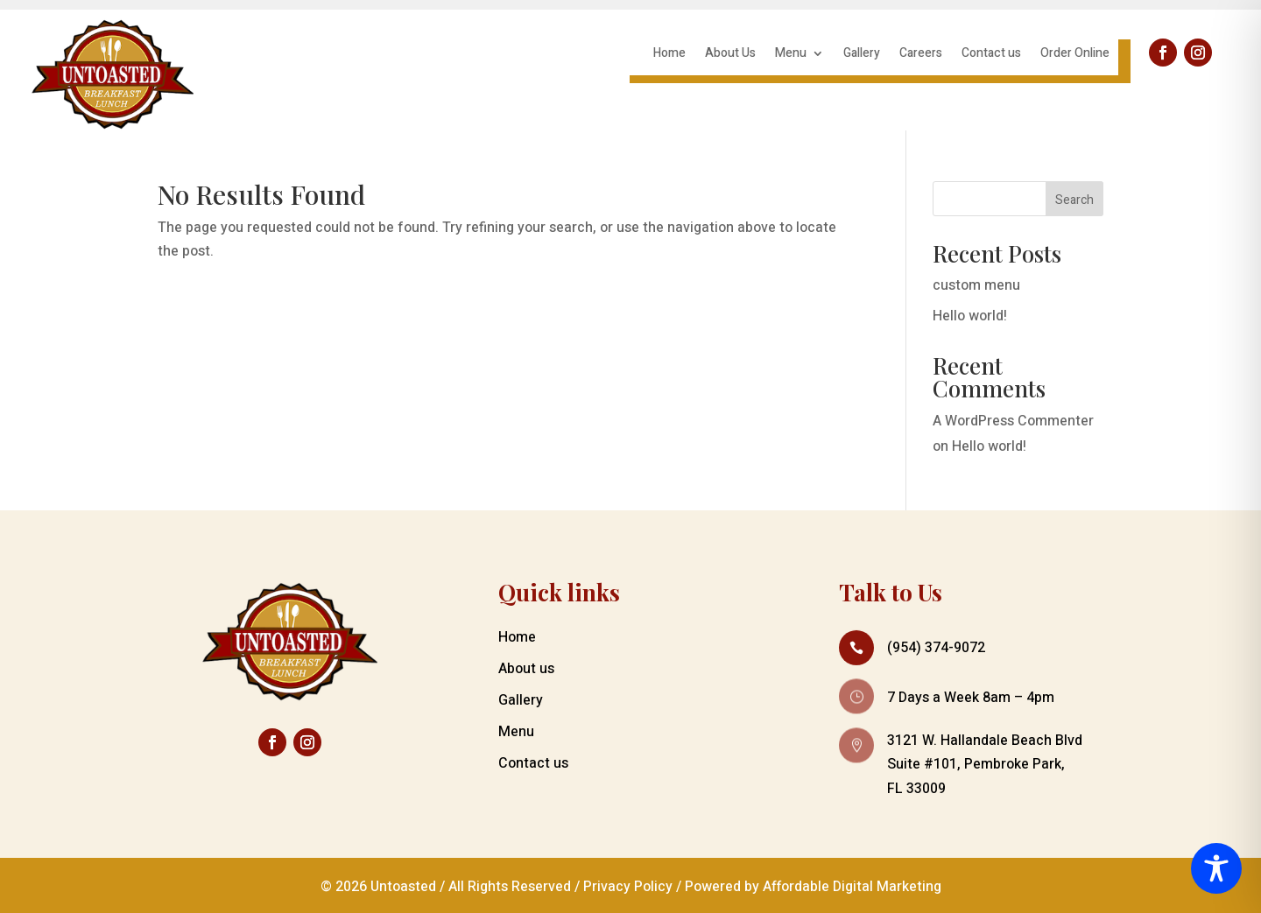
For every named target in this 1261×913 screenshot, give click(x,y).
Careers (920, 54)
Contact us (991, 54)
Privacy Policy (628, 886)
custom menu (976, 285)
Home (669, 54)
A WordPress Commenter (1013, 421)
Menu (791, 54)
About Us (730, 54)
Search (1074, 200)
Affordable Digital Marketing (852, 886)
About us (526, 668)
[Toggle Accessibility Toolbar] (1216, 868)
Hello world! (970, 316)
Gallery (861, 54)
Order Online (1075, 54)
